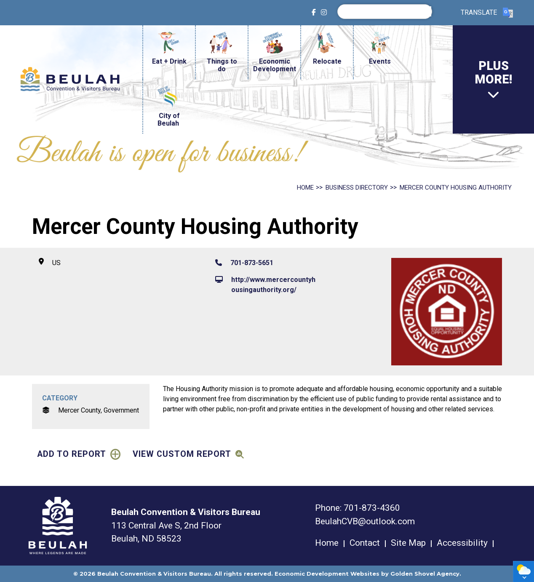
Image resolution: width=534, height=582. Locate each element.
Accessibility (462, 543)
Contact (365, 543)
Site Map (408, 543)
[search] (387, 11)
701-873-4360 (372, 508)
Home (327, 543)
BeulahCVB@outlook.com (365, 521)
